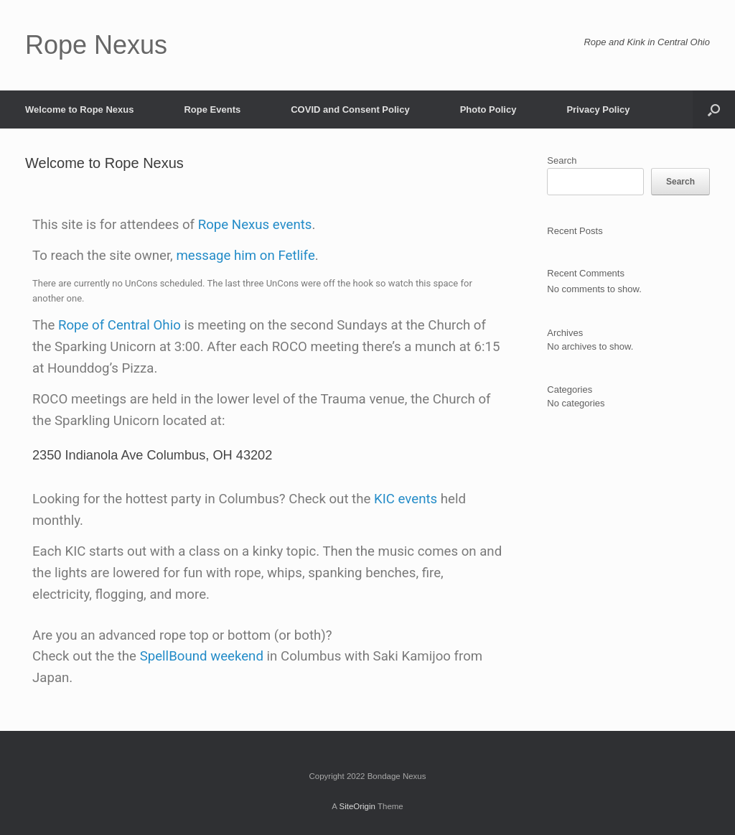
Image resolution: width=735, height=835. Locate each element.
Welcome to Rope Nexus (79, 109)
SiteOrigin (357, 806)
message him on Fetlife (245, 255)
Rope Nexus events (255, 225)
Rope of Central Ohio (119, 325)
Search (561, 160)
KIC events (405, 499)
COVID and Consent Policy (350, 109)
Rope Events (212, 109)
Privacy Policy (597, 109)
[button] (714, 109)
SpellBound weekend (201, 656)
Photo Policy (488, 109)
